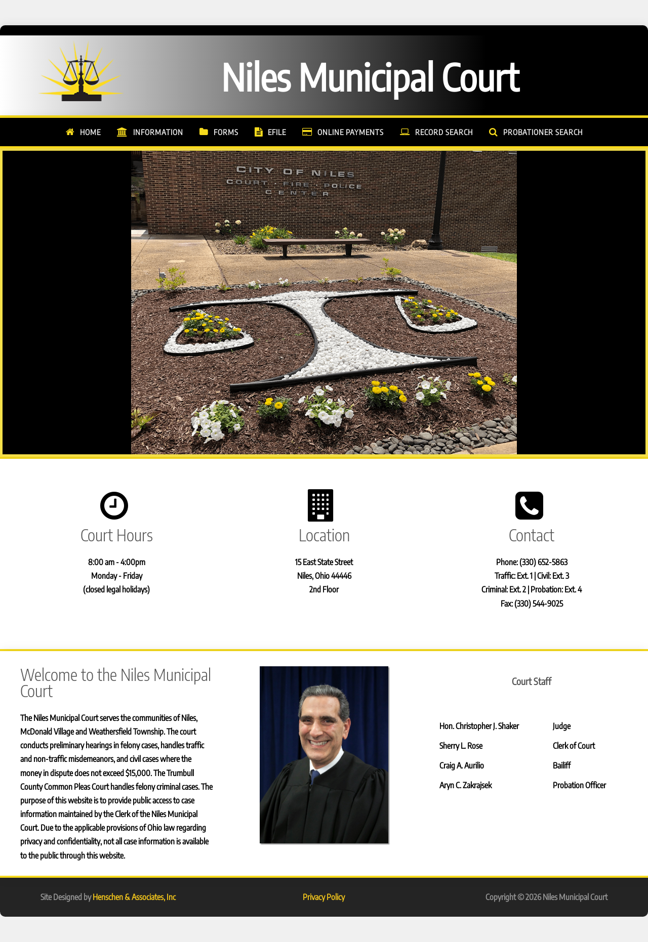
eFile (277, 132)
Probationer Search (543, 132)
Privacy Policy (324, 897)
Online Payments (350, 132)
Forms (226, 132)
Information (158, 132)
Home (90, 132)
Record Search (444, 132)
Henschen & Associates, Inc (134, 897)
